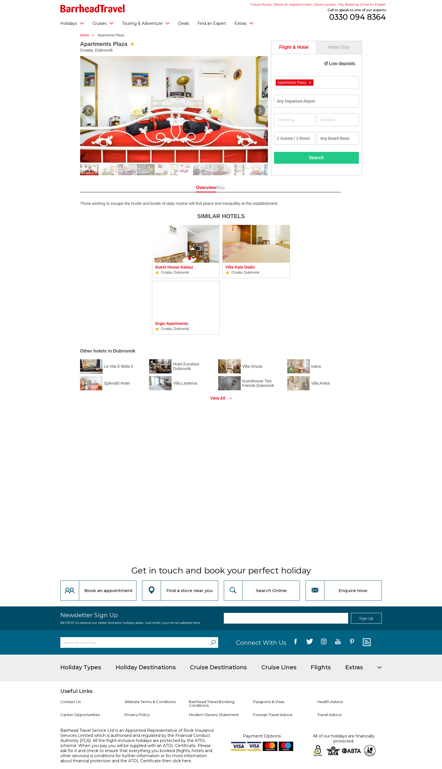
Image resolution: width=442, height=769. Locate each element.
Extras (244, 23)
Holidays (72, 23)
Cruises (103, 23)
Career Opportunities (80, 714)
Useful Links (76, 691)
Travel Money (261, 4)
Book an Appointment (293, 4)
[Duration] (338, 119)
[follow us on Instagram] (324, 642)
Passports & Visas (268, 701)
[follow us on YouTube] (338, 642)
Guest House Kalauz (174, 267)
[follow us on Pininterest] (352, 642)
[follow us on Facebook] (295, 642)
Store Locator (325, 4)
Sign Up (366, 618)
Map (246, 187)
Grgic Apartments (171, 323)
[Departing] (295, 119)
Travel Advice (329, 714)
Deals (183, 23)
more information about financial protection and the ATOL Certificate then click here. (133, 758)
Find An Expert (374, 4)
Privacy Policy (137, 714)
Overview (195, 187)
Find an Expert (212, 23)
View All (217, 398)
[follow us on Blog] (366, 642)
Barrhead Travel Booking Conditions (212, 703)
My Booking (349, 4)
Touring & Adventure (146, 23)
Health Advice (330, 701)
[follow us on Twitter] (310, 642)
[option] (186, 279)
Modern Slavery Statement (214, 714)
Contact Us (70, 701)
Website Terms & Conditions (150, 701)
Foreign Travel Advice (273, 714)
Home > (88, 35)
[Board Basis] (338, 138)
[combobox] (316, 82)
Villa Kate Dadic (240, 267)
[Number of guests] (295, 138)
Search (316, 157)
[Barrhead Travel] (92, 8)
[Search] (213, 642)
